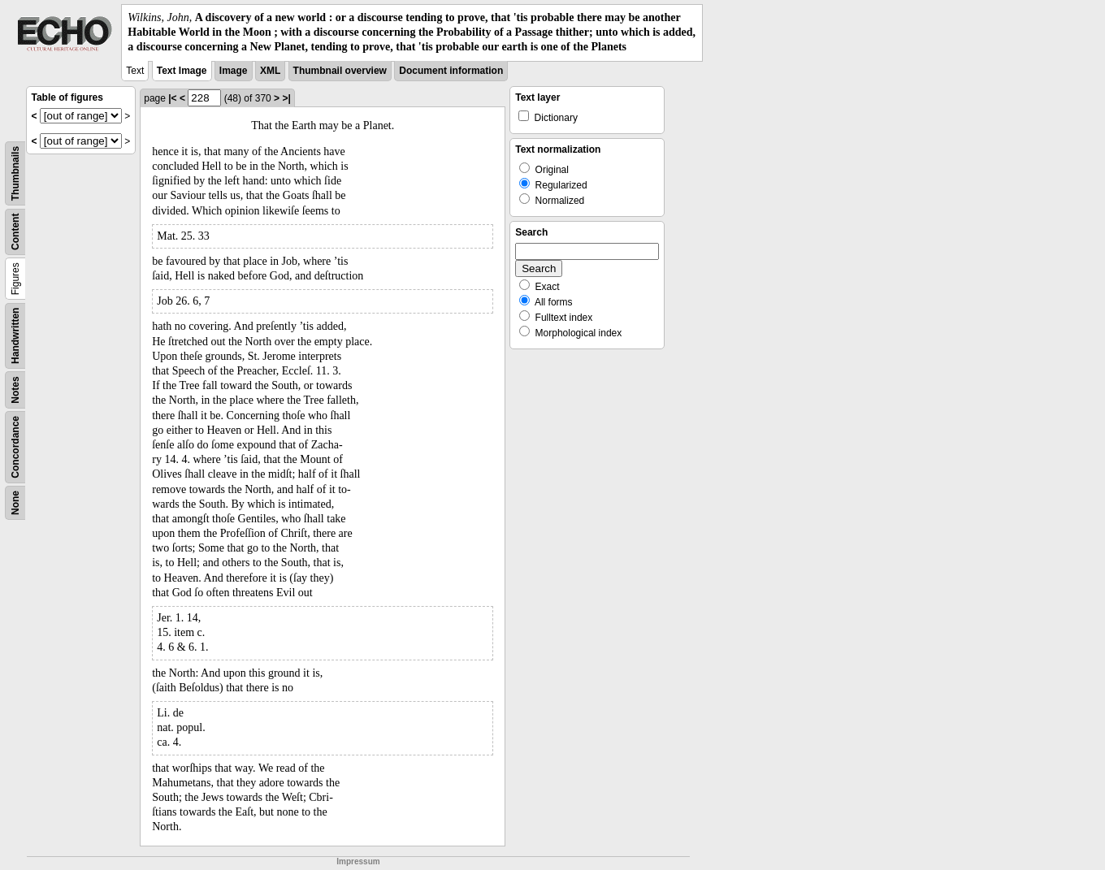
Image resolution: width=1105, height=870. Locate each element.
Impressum (357, 861)
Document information (451, 70)
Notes (15, 389)
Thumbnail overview (340, 70)
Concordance (15, 447)
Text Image (182, 70)
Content (15, 231)
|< (172, 98)
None (15, 503)
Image (233, 70)
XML (270, 70)
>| (286, 98)
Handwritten (15, 335)
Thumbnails (15, 172)
